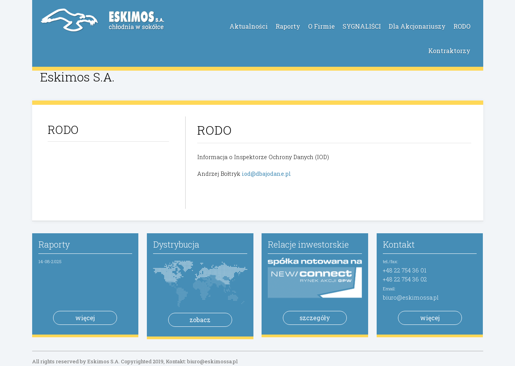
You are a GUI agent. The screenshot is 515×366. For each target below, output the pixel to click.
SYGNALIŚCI (362, 26)
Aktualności (248, 26)
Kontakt (399, 244)
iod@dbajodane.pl (266, 173)
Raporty (288, 26)
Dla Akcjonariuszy (417, 26)
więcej (85, 318)
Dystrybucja (176, 244)
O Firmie (321, 26)
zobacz (199, 320)
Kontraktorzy (449, 51)
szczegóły (315, 318)
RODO (461, 26)
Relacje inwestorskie (308, 244)
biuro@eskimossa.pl (411, 297)
